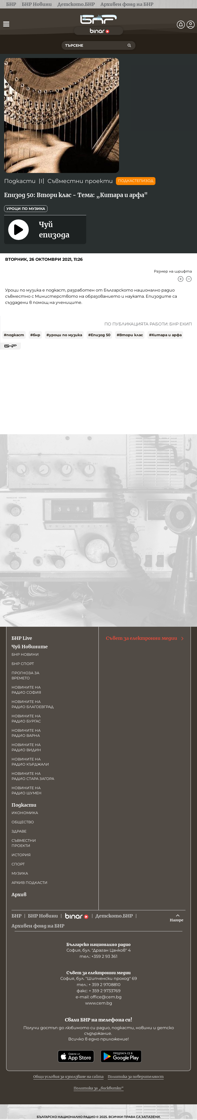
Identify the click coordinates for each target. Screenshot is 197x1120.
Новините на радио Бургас (26, 718)
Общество (23, 822)
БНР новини (25, 654)
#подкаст (14, 335)
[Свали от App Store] (75, 1056)
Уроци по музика (25, 208)
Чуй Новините (30, 647)
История (21, 855)
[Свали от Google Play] (121, 1056)
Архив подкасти (29, 882)
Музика (20, 873)
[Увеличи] (181, 279)
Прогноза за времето (25, 675)
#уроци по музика (64, 335)
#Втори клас (130, 335)
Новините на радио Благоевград (33, 704)
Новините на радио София (26, 690)
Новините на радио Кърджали (30, 762)
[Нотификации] (180, 24)
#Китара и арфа (165, 335)
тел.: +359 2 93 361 (98, 956)
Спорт (18, 864)
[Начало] (98, 19)
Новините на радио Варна (26, 733)
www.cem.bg (98, 1003)
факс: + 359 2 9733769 (99, 990)
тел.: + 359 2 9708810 (99, 984)
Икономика (25, 812)
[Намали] (189, 279)
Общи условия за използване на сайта (68, 1076)
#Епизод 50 (99, 335)
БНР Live (22, 638)
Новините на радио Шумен (27, 790)
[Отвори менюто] (6, 24)
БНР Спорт (23, 663)
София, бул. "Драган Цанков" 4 (98, 950)
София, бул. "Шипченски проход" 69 (98, 978)
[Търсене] (129, 45)
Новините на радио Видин (26, 747)
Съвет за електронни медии (145, 638)
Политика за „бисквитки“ (99, 1088)
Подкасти (20, 181)
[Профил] (190, 24)
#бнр (35, 335)
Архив (19, 894)
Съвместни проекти (80, 181)
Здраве (19, 831)
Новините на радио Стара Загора (33, 776)
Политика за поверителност (136, 1076)
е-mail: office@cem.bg (99, 997)
